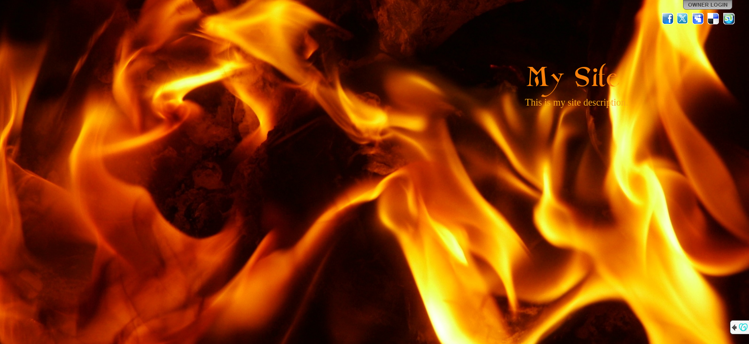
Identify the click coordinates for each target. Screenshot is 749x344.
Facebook (667, 18)
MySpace (698, 18)
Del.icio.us (713, 18)
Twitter (683, 18)
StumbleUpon (729, 18)
